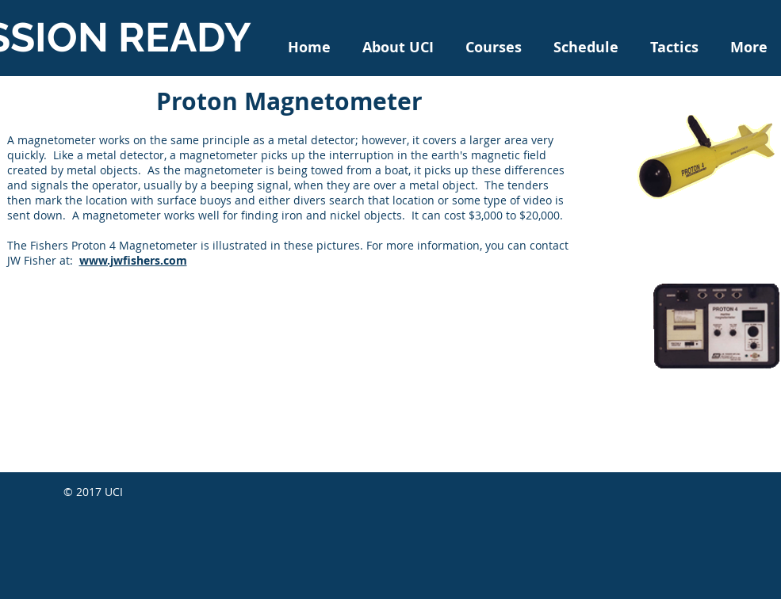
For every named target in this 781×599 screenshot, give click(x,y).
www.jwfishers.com (133, 260)
